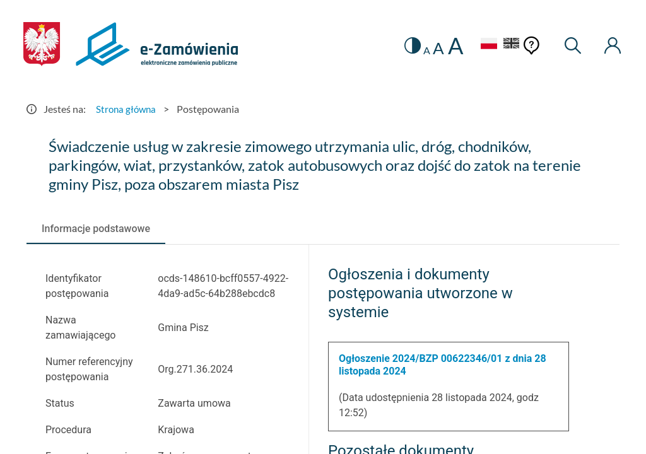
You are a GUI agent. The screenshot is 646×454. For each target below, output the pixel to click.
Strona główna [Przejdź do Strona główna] (127, 109)
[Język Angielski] (507, 45)
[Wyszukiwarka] (570, 45)
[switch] (403, 45)
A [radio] (417, 50)
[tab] (95, 229)
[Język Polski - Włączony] (480, 45)
